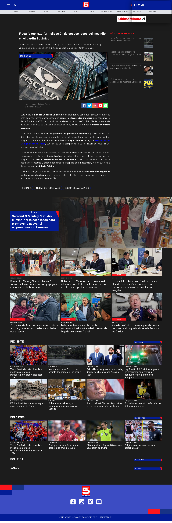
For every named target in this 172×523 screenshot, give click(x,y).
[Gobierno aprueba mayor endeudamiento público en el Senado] (66, 407)
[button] (27, 188)
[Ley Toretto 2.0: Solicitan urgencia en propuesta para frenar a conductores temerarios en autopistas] (143, 373)
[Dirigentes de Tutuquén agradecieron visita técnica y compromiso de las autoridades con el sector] (35, 329)
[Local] (17, 275)
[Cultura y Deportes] (34, 342)
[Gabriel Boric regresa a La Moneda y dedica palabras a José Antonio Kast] (105, 373)
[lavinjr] (143, 399)
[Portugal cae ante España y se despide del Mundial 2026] (66, 449)
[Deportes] (148, 342)
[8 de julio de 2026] (35, 278)
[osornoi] (148, 47)
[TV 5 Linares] (15, 8)
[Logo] (86, 8)
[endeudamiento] (66, 399)
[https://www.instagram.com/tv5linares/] (95, 105)
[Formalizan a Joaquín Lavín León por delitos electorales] (143, 407)
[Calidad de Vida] (107, 12)
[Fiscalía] (27, 188)
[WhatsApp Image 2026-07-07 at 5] (35, 320)
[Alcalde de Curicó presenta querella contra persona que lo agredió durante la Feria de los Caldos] (137, 329)
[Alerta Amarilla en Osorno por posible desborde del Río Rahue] (126, 42)
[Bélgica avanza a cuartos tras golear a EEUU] (143, 449)
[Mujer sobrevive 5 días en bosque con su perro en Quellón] (126, 70)
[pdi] (148, 88)
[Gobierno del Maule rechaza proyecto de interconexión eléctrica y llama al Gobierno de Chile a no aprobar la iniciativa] (86, 284)
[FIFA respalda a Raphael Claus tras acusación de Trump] (105, 449)
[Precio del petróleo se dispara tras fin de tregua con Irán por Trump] (105, 399)
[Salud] (91, 12)
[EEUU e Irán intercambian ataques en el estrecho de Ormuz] (28, 399)
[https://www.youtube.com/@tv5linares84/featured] (100, 105)
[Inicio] (16, 12)
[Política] (46, 12)
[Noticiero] (31, 12)
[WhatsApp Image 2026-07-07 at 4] (86, 320)
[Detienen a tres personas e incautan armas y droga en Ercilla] (126, 56)
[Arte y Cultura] (122, 12)
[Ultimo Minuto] (131, 23)
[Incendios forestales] (48, 188)
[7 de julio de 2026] (66, 443)
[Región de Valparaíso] (77, 188)
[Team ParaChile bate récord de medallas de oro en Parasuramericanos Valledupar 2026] (28, 373)
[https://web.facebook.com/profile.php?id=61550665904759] (73, 510)
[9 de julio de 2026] (28, 367)
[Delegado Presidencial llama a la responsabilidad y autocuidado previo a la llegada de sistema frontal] (86, 329)
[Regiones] (36, 56)
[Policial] (76, 12)
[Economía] (61, 12)
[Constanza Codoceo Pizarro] (43, 104)
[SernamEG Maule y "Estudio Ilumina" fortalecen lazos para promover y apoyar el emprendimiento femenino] (35, 284)
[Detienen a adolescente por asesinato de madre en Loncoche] (126, 84)
